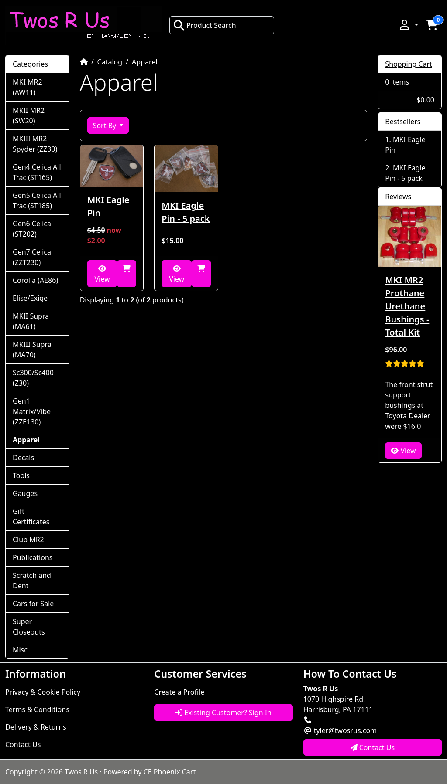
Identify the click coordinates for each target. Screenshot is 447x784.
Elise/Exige (30, 298)
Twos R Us (81, 772)
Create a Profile (179, 692)
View (102, 274)
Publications (32, 557)
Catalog (110, 62)
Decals (23, 457)
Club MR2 (28, 539)
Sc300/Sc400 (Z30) (33, 378)
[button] (408, 25)
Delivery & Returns (35, 727)
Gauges (25, 493)
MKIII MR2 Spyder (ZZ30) (35, 144)
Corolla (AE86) (35, 280)
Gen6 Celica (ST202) (32, 229)
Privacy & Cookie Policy (42, 692)
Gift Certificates (31, 516)
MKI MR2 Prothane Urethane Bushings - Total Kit (407, 306)
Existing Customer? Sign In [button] (223, 712)
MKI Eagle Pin (108, 206)
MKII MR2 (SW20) (29, 115)
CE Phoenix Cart (170, 772)
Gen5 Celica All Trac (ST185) (37, 200)
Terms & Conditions (37, 709)
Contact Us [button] (373, 747)
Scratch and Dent (32, 580)
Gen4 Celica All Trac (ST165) (37, 172)
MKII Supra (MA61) (31, 321)
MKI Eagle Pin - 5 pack (186, 212)
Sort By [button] (105, 125)
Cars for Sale (33, 603)
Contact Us (23, 744)
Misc (20, 650)
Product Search (204, 25)
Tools (21, 475)
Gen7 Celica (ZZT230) (32, 257)
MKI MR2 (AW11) (27, 87)
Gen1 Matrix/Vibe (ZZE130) (32, 411)
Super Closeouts (29, 627)
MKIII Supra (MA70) (32, 349)
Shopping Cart (408, 64)
